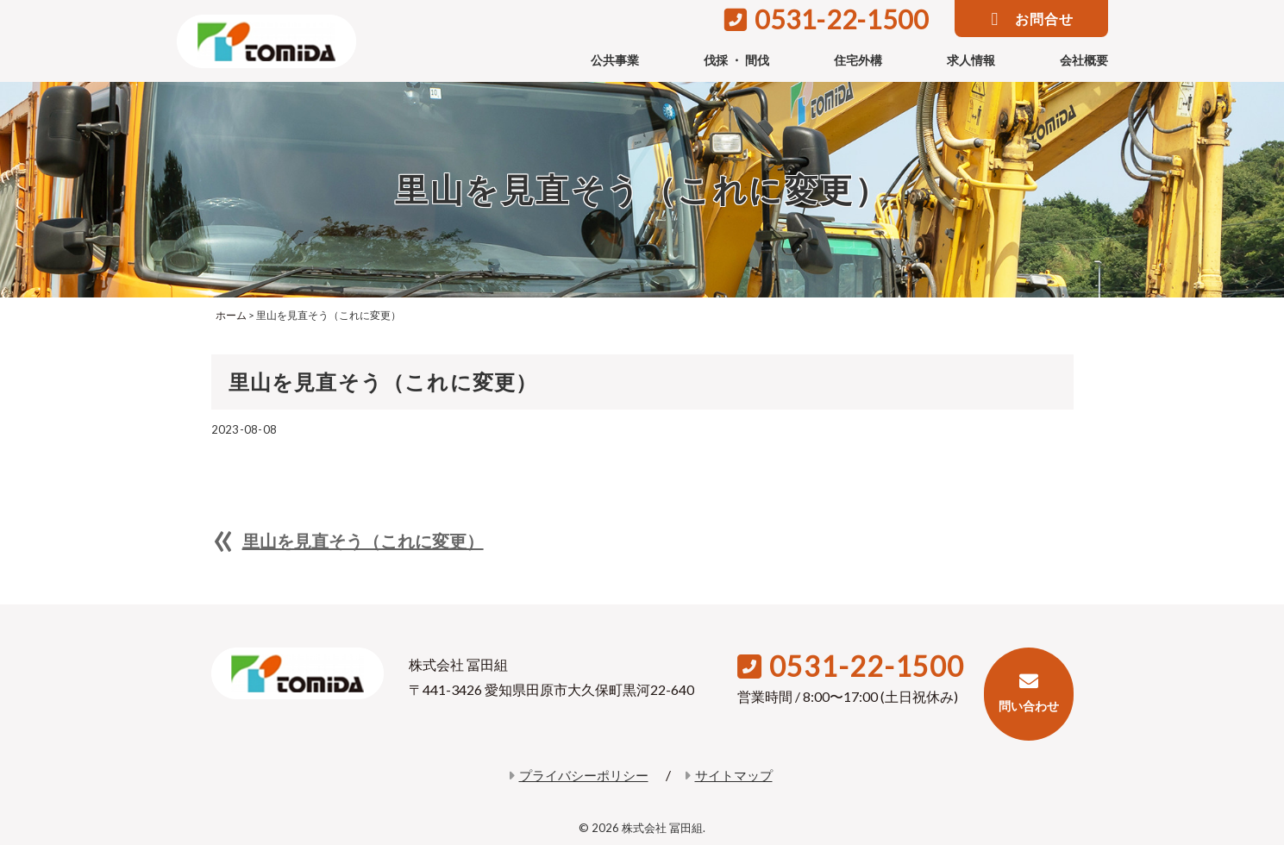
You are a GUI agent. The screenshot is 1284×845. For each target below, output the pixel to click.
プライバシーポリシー (578, 775)
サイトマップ (728, 775)
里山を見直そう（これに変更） (363, 540)
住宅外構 (858, 60)
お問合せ (1033, 19)
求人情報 (971, 60)
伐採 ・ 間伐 (736, 60)
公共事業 (615, 60)
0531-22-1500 (826, 18)
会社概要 (1084, 60)
